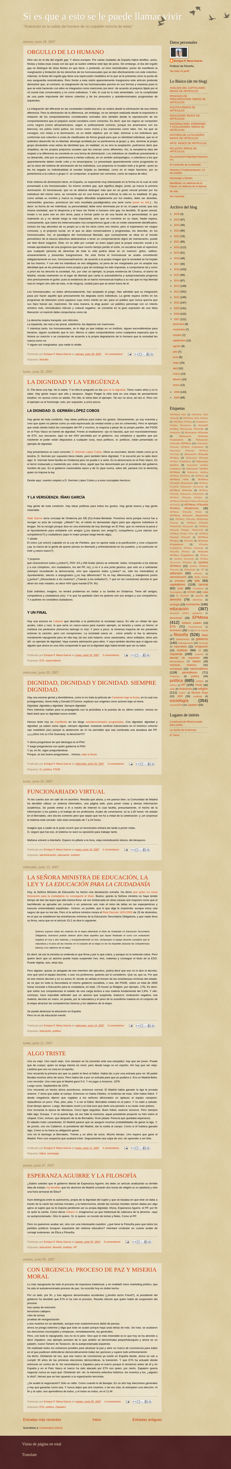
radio (172, 689)
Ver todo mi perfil (179, 71)
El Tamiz (175, 735)
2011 (177, 297)
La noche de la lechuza (183, 729)
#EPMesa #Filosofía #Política (186, 497)
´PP (202, 570)
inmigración (201, 646)
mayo (176, 362)
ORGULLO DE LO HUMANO (65, 52)
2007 (177, 319)
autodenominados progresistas (104, 721)
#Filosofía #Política (180, 552)
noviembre (179, 329)
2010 (177, 302)
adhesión (176, 573)
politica (195, 676)
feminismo (176, 630)
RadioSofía (185, 688)
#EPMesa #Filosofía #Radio (186, 512)
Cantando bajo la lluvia (125, 697)
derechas (197, 600)
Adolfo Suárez (201, 577)
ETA (41, 660)
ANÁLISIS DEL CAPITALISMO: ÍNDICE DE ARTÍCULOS (188, 89)
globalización (183, 639)
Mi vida (174, 191)
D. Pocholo (182, 595)
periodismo (189, 672)
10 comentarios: (114, 354)
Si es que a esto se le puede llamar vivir (102, 16)
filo (189, 630)
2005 (177, 397)
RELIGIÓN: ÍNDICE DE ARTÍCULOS (183, 150)
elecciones (176, 617)
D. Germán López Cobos (87, 451)
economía (193, 604)
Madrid (196, 661)
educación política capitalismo (186, 613)
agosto (177, 346)
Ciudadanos (198, 588)
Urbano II (71, 1211)
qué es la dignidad (114, 389)
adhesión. (198, 573)
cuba (205, 591)
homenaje (203, 643)
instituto (75, 854)
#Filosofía (188, 541)
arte (197, 580)
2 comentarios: (111, 849)
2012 (177, 291)
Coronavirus (176, 592)
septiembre (179, 340)
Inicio (96, 1420)
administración (47, 854)
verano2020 (176, 705)
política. (200, 681)
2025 (177, 219)
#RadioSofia (189, 570)
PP (75, 1247)
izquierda (176, 654)
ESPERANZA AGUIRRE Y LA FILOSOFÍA (82, 1175)
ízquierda (199, 654)
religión (203, 688)
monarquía (176, 668)
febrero (177, 379)
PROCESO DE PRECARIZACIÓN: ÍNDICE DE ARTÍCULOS (188, 99)
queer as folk (141, 202)
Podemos (175, 676)
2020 (177, 247)
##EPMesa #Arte (178, 415)
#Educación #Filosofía (196, 432)
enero (176, 384)
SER (180, 696)
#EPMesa (199, 476)
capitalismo (177, 584)
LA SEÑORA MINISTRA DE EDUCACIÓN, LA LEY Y (88, 880)
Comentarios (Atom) (51, 1427)
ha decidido (54, 1187)
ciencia (203, 584)
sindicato (197, 696)
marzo (177, 373)
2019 (177, 252)
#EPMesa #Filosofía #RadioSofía (189, 515)
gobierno (202, 639)
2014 (177, 280)
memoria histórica (183, 664)
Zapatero (60, 1406)
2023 (177, 230)
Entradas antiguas (147, 1420)
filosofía (43, 359)
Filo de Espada (201, 630)
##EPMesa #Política (182, 422)
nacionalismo (53, 660)
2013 (177, 285)
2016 (177, 269)
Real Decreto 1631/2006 (118, 912)
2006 (177, 391)
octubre (177, 335)
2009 (177, 308)
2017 (177, 263)
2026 (177, 213)
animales (180, 580)
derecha (175, 599)
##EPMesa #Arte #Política (195, 418)
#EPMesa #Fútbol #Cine (182, 534)
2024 (177, 224)
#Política (204, 555)
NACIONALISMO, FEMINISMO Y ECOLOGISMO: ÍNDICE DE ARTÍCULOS (188, 126)
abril (176, 368)
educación (64, 854)
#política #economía (184, 559)
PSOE (56, 769)
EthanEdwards (195, 627)
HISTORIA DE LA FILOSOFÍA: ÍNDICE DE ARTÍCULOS (187, 136)
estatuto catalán (191, 622)
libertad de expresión (185, 657)
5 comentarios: (116, 1025)
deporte (199, 595)
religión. (182, 693)
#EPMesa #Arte (179, 479)
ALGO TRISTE (46, 1053)
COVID (191, 591)
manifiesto (61, 721)
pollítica (173, 685)
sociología (53, 1153)
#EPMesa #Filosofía (181, 490)
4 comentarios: (111, 1148)
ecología (175, 604)
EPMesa (200, 617)
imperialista (180, 646)
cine (180, 588)
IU (40, 769)
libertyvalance (177, 661)
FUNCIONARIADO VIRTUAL (66, 791)
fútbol (42, 1153)
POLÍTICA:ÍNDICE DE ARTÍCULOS (182, 109)
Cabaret (58, 621)
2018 (177, 258)
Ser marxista (177, 196)
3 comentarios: (111, 655)
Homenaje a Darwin (181, 178)
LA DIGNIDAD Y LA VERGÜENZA (73, 381)
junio (176, 357)
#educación (175, 433)
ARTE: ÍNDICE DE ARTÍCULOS (188, 143)
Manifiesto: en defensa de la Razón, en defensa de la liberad (188, 185)
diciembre (179, 324)
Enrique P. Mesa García (188, 60)
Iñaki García (35, 518)
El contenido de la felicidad (185, 164)
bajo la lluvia (89, 754)
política (47, 769)
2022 (177, 236)
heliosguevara (185, 643)
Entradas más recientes (42, 1420)
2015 (177, 274)
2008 (177, 313)
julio (175, 351)
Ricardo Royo (199, 692)
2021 (177, 241)
